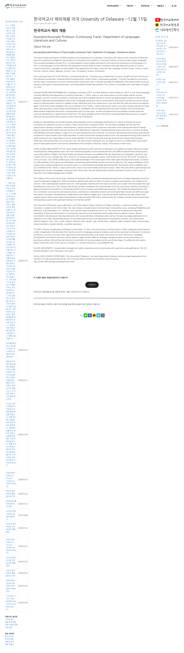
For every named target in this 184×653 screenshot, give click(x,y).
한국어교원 (9, 639)
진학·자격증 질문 (11, 625)
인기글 (20, 21)
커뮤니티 (133, 6)
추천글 (15, 21)
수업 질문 (8, 627)
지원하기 (92, 285)
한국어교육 (148, 6)
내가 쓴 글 (164, 37)
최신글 (158, 37)
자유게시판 (9, 619)
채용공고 (163, 6)
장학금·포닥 (9, 642)
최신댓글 (8, 21)
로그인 (174, 6)
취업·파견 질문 (10, 622)
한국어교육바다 (115, 6)
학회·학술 (8, 644)
